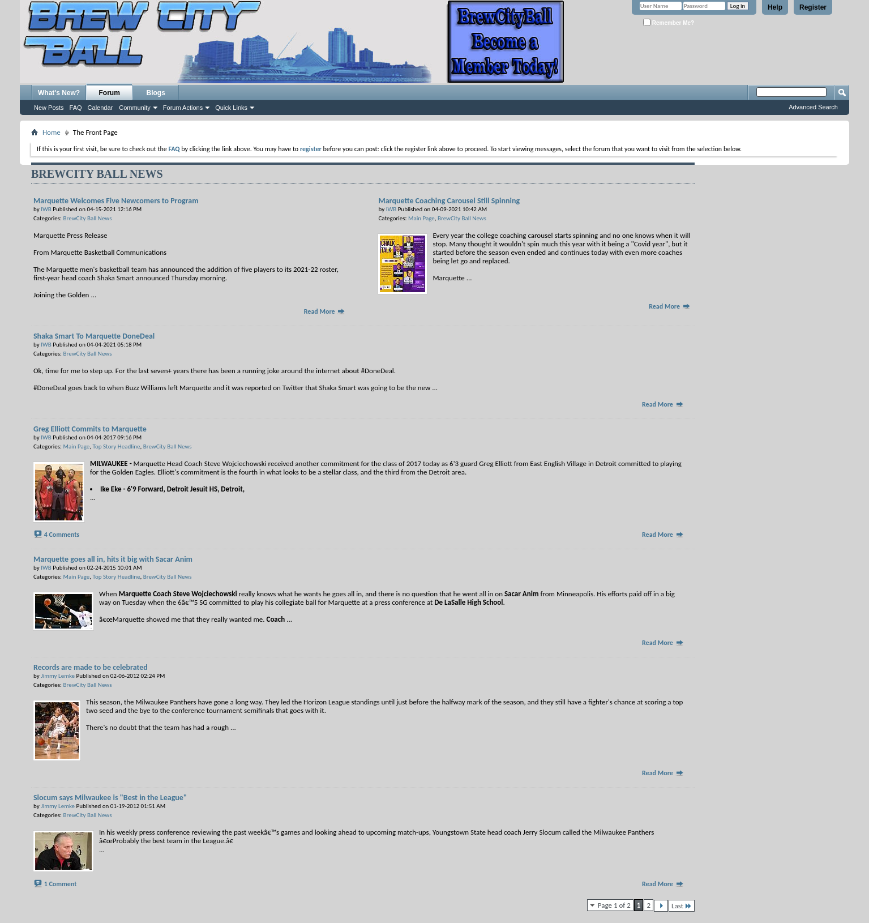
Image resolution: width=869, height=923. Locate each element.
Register (813, 7)
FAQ (76, 107)
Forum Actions (183, 107)
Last (681, 905)
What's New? (59, 93)
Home (51, 132)
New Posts (49, 107)
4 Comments (61, 535)
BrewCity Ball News (87, 218)
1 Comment (60, 884)
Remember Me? (668, 22)
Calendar (100, 107)
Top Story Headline (116, 446)
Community (135, 107)
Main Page (421, 218)
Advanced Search (813, 107)
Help (775, 7)
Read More (325, 311)
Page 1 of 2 (614, 905)
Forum (109, 93)
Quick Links (231, 107)
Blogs (156, 93)
